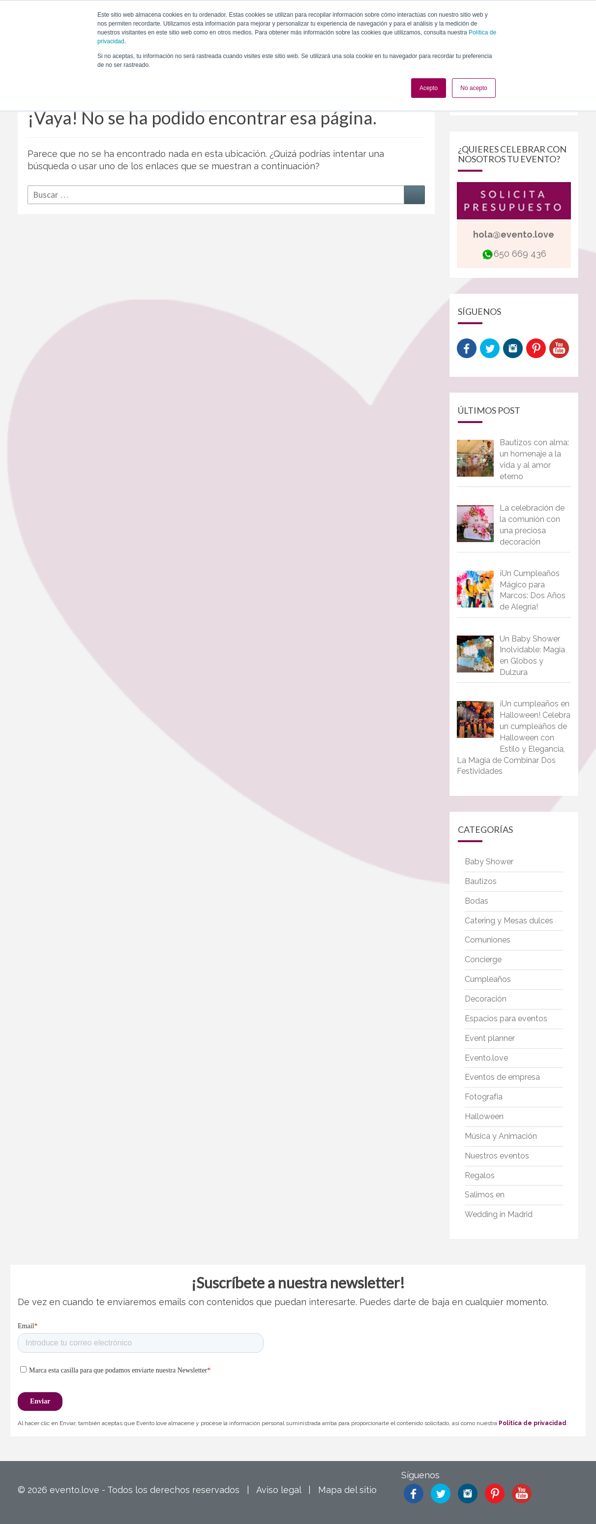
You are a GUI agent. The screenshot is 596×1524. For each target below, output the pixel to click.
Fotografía (484, 1096)
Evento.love (486, 1058)
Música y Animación (501, 1136)
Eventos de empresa (502, 1077)
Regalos (480, 1175)
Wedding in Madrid (499, 1214)
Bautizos (481, 881)
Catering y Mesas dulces (509, 920)
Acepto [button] (428, 88)
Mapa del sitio (347, 1490)
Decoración (486, 999)
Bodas (476, 901)
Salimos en (485, 1194)
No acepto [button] (473, 88)
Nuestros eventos (497, 1155)
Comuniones (487, 940)
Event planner (490, 1038)
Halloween (484, 1116)
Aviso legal (278, 1490)
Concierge (483, 959)
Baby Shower (489, 861)
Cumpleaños (488, 979)
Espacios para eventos (506, 1018)
